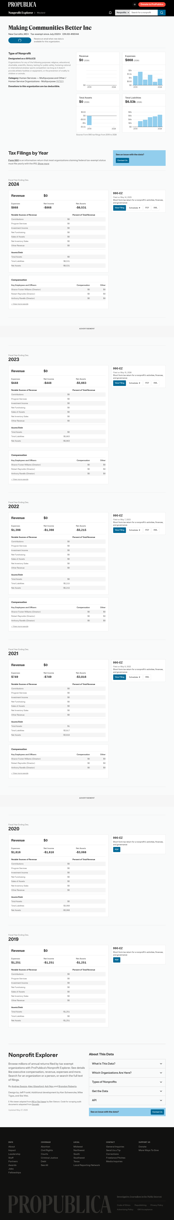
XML (155, 207)
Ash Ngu (49, 1086)
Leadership (14, 1154)
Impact (12, 1150)
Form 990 (13, 160)
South (76, 1154)
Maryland (41, 13)
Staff (10, 1157)
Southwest (79, 1157)
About (11, 1146)
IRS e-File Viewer (39, 1101)
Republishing (140, 1205)
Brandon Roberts (67, 1086)
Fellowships (14, 1172)
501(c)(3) (31, 58)
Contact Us (122, 160)
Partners (13, 1161)
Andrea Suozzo (19, 1086)
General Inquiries (115, 1146)
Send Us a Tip (113, 1150)
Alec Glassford (36, 1086)
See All (44, 1165)
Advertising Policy (125, 1209)
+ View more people (19, 304)
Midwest (78, 1146)
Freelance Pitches (115, 1157)
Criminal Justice (49, 1157)
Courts (44, 1154)
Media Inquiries (114, 1161)
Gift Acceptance (144, 1209)
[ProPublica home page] (59, 1204)
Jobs (11, 1168)
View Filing (119, 207)
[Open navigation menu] (134, 4)
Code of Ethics (123, 1205)
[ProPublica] (22, 4)
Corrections (112, 1154)
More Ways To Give (149, 1150)
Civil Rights (47, 1150)
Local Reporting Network (86, 1165)
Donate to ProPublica (152, 4)
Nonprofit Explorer (20, 12)
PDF (147, 207)
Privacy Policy (156, 1205)
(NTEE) (60, 81)
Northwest (79, 1150)
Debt (43, 1161)
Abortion (45, 1146)
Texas (76, 1161)
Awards (12, 1165)
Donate (142, 1146)
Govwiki (35, 1104)
